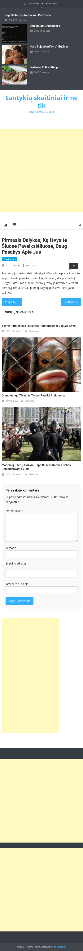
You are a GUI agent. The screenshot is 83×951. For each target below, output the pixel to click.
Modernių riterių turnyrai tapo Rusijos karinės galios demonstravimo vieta (36, 467)
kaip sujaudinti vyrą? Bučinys (49, 46)
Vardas (11, 548)
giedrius (31, 265)
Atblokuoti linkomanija (45, 26)
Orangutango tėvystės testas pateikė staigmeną (33, 395)
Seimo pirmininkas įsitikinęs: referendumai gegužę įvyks (39, 325)
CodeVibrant (59, 947)
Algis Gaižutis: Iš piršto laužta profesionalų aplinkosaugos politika (14, 302)
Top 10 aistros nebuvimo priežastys (28, 15)
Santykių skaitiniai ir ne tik (41, 101)
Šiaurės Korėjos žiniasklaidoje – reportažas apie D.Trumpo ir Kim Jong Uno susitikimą (72, 302)
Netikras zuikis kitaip (44, 67)
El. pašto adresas (16, 566)
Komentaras (14, 510)
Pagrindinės (10, 259)
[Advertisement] (41, 170)
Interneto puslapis (17, 584)
